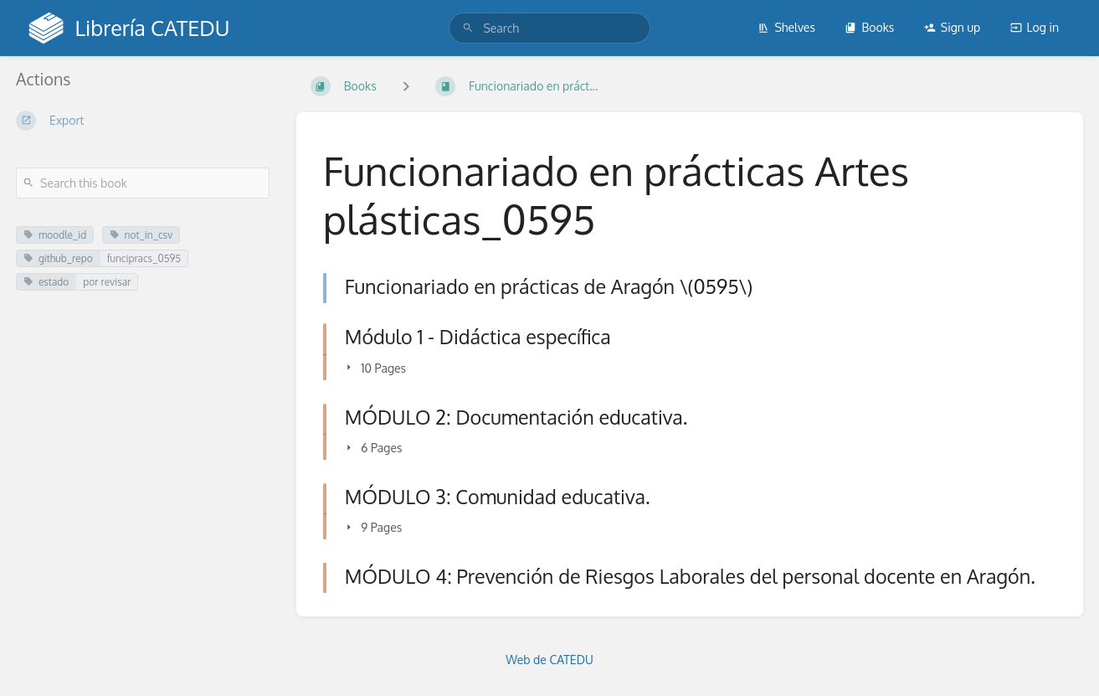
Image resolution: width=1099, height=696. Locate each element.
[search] (549, 28)
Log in (1034, 27)
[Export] (143, 121)
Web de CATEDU (549, 659)
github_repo (58, 258)
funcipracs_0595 (144, 258)
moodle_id (54, 235)
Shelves (786, 27)
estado (46, 282)
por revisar (107, 282)
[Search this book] (143, 183)
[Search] (468, 28)
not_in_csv (141, 235)
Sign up (952, 27)
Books (869, 27)
